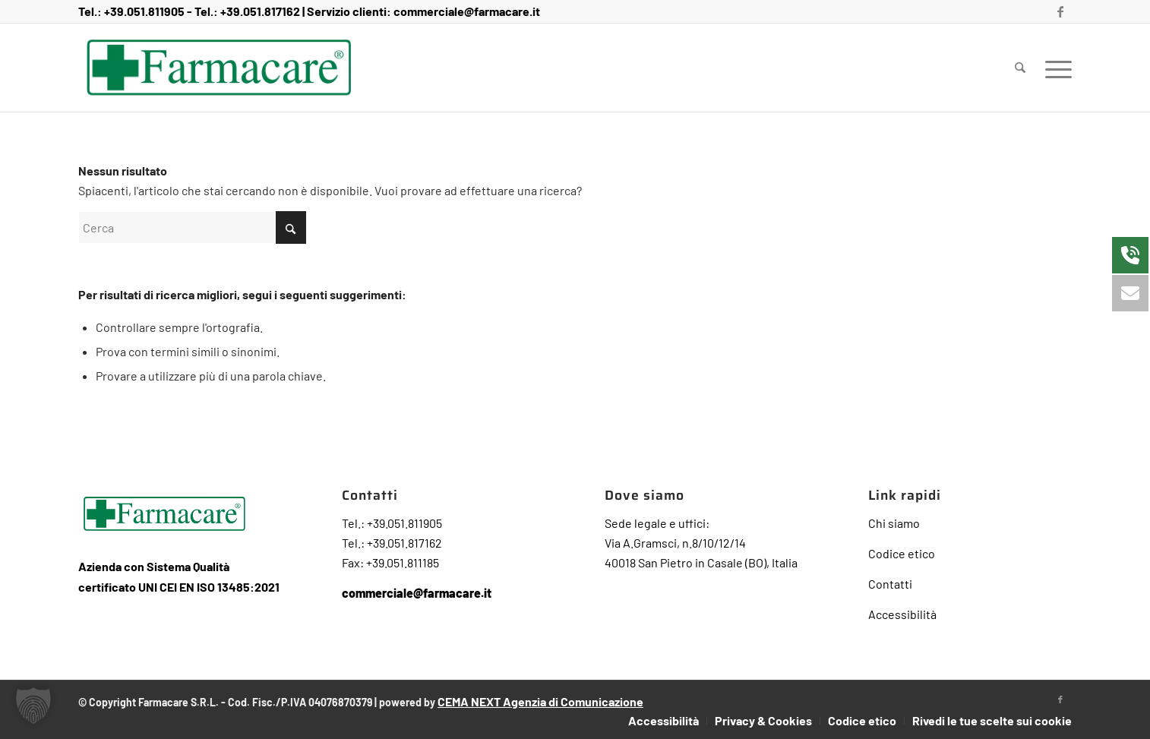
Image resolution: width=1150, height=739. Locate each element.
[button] (33, 705)
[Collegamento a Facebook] (1060, 11)
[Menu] (1053, 68)
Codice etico (901, 553)
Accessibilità (902, 614)
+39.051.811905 (144, 11)
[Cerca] (1020, 68)
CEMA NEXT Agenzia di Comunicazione (540, 701)
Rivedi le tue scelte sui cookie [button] (992, 720)
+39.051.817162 (260, 11)
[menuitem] (1020, 68)
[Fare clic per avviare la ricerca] (291, 227)
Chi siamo (894, 523)
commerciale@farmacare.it (466, 11)
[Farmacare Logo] (219, 68)
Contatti (890, 583)
